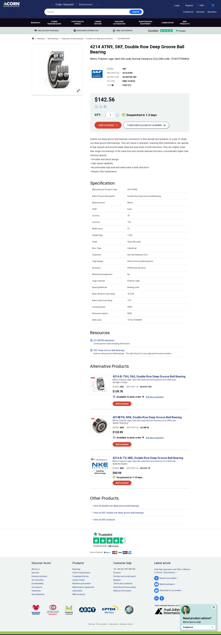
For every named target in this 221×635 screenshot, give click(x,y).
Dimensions (85, 4)
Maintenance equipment (145, 22)
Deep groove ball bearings (72, 39)
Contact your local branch (124, 576)
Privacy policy (101, 624)
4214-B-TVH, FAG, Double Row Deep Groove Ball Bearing (149, 376)
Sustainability (38, 583)
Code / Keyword (64, 4)
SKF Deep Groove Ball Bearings (140, 352)
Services (200, 12)
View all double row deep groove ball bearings (116, 505)
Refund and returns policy (124, 587)
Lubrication (168, 23)
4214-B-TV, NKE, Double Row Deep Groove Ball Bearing (148, 458)
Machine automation (119, 22)
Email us (117, 573)
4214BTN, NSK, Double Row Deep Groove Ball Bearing (147, 417)
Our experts (37, 587)
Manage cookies (126, 624)
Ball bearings (53, 39)
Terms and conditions (122, 583)
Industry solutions (39, 576)
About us (36, 569)
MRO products (185, 22)
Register (189, 5)
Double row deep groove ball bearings (100, 39)
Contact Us (188, 12)
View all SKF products (104, 519)
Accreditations (38, 594)
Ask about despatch (155, 397)
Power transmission (54, 22)
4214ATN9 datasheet (140, 342)
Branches (212, 12)
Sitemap (91, 624)
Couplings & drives (77, 22)
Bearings (35, 23)
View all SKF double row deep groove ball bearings (118, 512)
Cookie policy (113, 624)
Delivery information (122, 591)
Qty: (98, 115)
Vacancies (36, 591)
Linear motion (98, 22)
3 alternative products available (144, 125)
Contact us (198, 627)
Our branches (38, 580)
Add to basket (106, 125)
